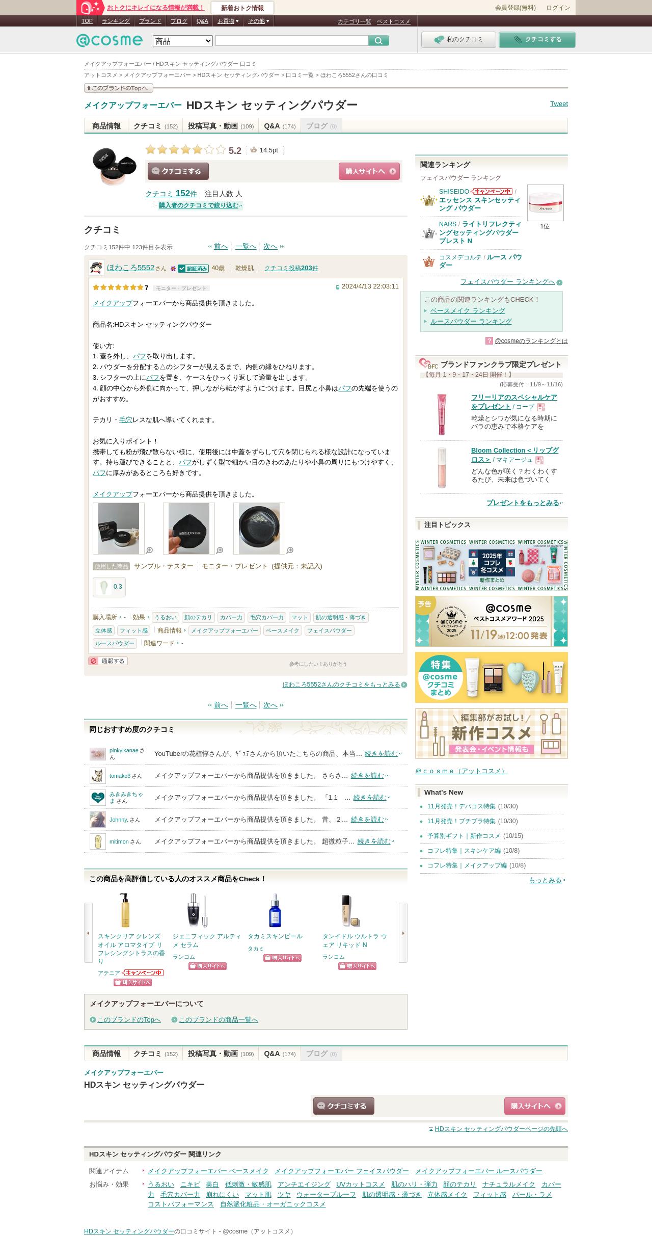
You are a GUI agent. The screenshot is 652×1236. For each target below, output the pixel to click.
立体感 (103, 630)
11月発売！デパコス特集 (461, 806)
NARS (447, 224)
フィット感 (134, 630)
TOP (87, 21)
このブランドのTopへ (129, 1019)
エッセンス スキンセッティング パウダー (480, 204)
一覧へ (246, 246)
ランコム (184, 957)
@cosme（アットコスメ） (259, 1231)
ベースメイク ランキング (467, 310)
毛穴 (125, 420)
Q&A (202, 21)
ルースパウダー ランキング (471, 321)
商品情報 (106, 126)
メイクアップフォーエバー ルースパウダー (479, 1171)
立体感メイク (447, 1194)
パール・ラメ (532, 1194)
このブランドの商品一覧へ (218, 1019)
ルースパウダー (114, 643)
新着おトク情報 (242, 8)
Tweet (559, 104)
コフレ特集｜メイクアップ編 (467, 865)
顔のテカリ (198, 617)
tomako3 (120, 776)
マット (299, 617)
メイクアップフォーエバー (133, 105)
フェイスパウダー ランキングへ (507, 281)
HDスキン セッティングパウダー (272, 105)
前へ (221, 246)
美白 (212, 1184)
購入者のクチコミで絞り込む (198, 205)
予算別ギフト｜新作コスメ (464, 835)
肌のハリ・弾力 (414, 1184)
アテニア (109, 973)
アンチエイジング (304, 1184)
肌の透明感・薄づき (341, 617)
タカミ (256, 948)
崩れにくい (222, 1194)
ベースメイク (283, 630)
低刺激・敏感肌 (248, 1184)
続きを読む (381, 753)
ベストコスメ (394, 21)
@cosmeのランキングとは (531, 341)
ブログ (179, 21)
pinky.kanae (124, 750)
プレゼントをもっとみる (522, 503)
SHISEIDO (454, 191)
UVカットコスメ (360, 1184)
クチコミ (155, 126)
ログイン (558, 7)
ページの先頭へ (501, 1129)
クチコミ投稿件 (291, 268)
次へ (270, 246)
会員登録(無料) (515, 7)
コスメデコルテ (460, 257)
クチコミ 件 (171, 194)
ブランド (150, 21)
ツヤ (284, 1194)
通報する (108, 660)
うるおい (165, 617)
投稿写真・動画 (221, 126)
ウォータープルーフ (326, 1194)
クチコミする (178, 171)
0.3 (109, 587)
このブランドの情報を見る (118, 88)
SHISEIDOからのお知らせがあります (491, 191)
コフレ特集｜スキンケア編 (464, 850)
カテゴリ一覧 (354, 21)
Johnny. (119, 820)
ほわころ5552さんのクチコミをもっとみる (341, 684)
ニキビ (190, 1184)
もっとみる (545, 880)
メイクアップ (112, 303)
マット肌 (258, 1194)
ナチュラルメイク (508, 1184)
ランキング (116, 21)
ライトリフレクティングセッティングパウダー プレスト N (480, 232)
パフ (139, 356)
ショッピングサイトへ (369, 171)
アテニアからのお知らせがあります (143, 972)
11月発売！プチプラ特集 (461, 821)
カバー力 (231, 617)
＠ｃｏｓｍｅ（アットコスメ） (461, 771)
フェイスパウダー (329, 630)
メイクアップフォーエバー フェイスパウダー (342, 1171)
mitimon (119, 841)
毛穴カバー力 (267, 617)
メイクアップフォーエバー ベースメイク (208, 1171)
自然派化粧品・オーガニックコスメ (273, 1204)
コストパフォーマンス (181, 1204)
